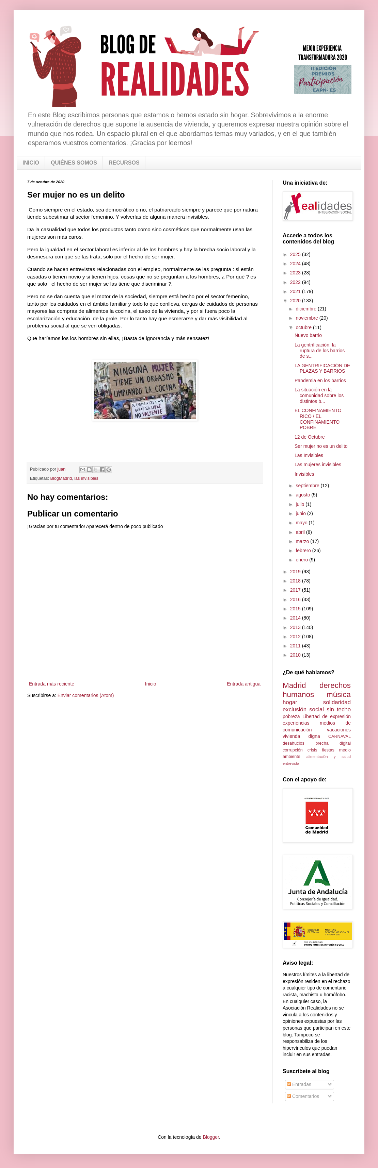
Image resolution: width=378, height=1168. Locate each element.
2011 (296, 645)
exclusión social (303, 709)
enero (302, 559)
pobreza (291, 716)
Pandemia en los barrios (320, 380)
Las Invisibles (309, 455)
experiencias (296, 723)
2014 (296, 618)
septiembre (308, 485)
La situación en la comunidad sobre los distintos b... (319, 395)
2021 (296, 291)
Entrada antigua (244, 684)
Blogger (211, 1137)
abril (301, 532)
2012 (296, 636)
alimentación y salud (328, 757)
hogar (290, 702)
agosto (303, 494)
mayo (302, 522)
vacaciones (339, 729)
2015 (296, 608)
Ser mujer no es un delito (321, 446)
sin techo (339, 709)
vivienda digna (301, 736)
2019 (296, 571)
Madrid (294, 685)
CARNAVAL (339, 736)
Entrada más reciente (51, 684)
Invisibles (304, 474)
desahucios (293, 743)
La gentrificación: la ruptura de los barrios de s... (320, 350)
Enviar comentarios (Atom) (86, 695)
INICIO (30, 163)
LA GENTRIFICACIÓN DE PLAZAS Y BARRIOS (322, 368)
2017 (296, 590)
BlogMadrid (61, 478)
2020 (296, 300)
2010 (296, 655)
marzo (303, 541)
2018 (296, 580)
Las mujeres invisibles (318, 464)
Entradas (299, 1084)
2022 (296, 282)
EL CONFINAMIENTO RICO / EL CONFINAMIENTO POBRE (318, 419)
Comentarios (303, 1096)
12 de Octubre (310, 437)
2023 (296, 272)
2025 (296, 254)
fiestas (328, 750)
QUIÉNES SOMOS (74, 163)
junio (301, 513)
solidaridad (337, 702)
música (339, 694)
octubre (304, 327)
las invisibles (86, 478)
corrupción (293, 750)
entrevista (291, 763)
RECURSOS (124, 163)
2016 (296, 599)
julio (300, 504)
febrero (304, 550)
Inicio (150, 684)
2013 (296, 627)
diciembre (307, 308)
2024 (296, 263)
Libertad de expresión (326, 716)
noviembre (307, 318)
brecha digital (333, 743)
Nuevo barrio (308, 335)
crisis (312, 750)
